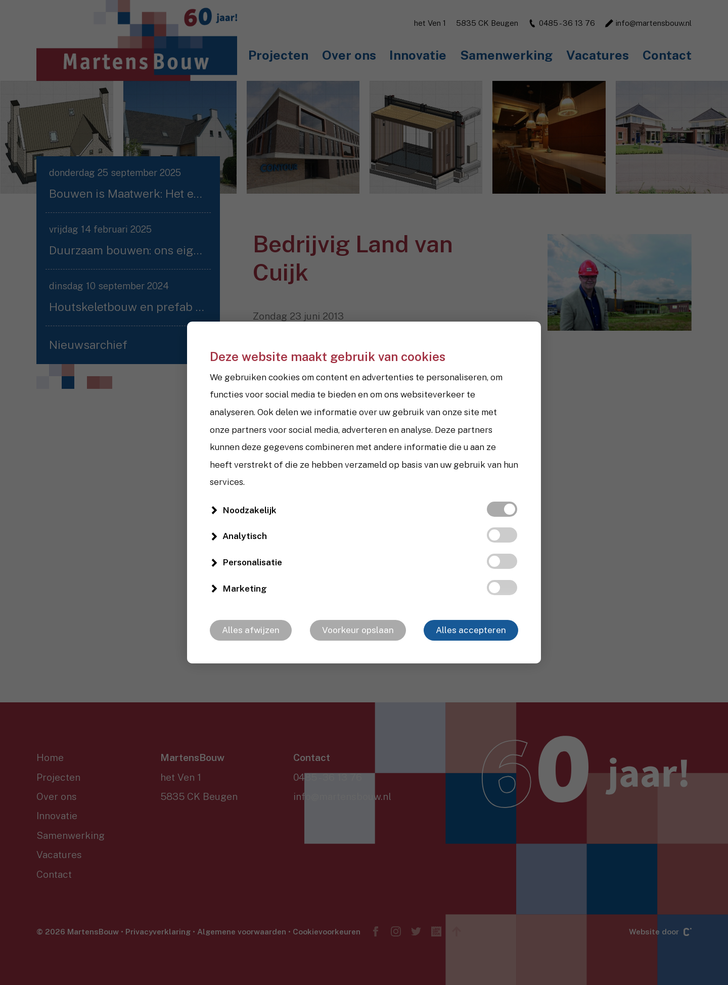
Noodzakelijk (249, 510)
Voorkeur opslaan (358, 630)
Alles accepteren (471, 630)
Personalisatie (252, 562)
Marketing (244, 589)
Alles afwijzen (251, 630)
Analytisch (244, 536)
